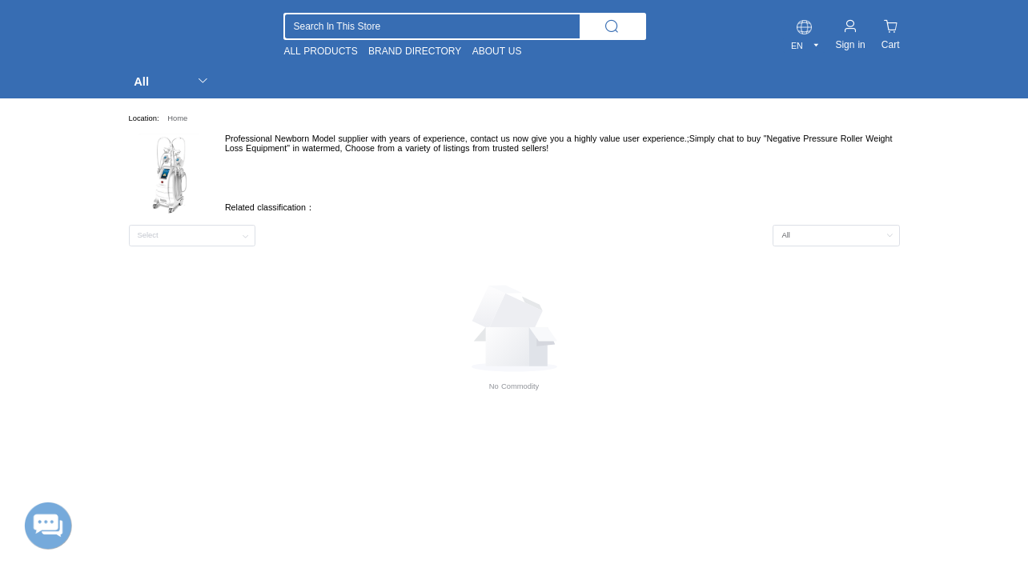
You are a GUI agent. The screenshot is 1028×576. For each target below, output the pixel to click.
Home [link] (177, 118)
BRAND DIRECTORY (414, 51)
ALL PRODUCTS (320, 51)
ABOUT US (497, 51)
